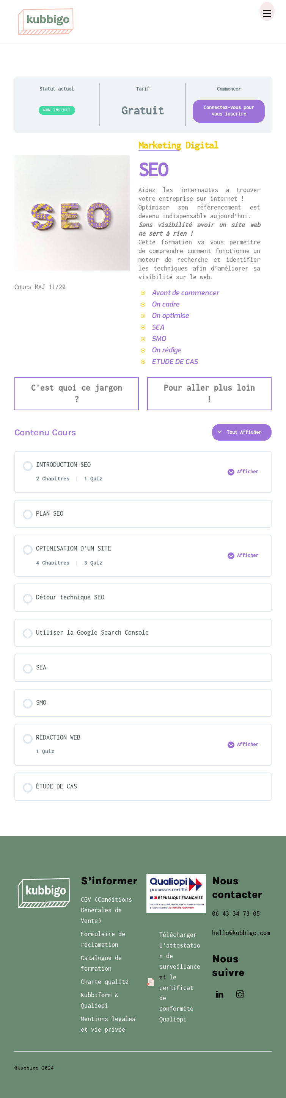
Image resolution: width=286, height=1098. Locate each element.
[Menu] (267, 11)
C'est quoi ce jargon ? (76, 393)
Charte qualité (105, 981)
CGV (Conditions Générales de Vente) (106, 910)
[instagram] (240, 993)
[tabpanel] (143, 275)
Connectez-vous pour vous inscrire (229, 111)
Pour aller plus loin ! (209, 393)
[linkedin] (219, 993)
